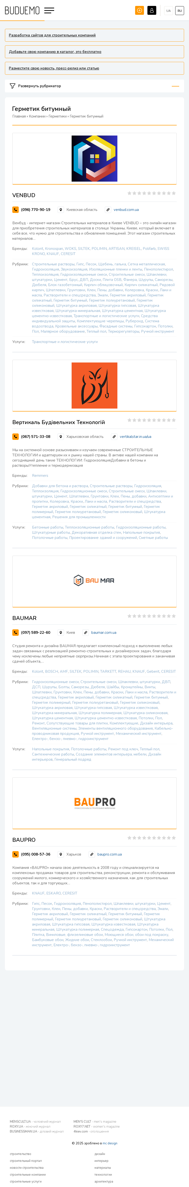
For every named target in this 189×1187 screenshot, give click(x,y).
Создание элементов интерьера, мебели (111, 754)
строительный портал (26, 1161)
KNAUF (53, 253)
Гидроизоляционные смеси (83, 274)
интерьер (101, 1161)
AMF (64, 671)
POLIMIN (99, 248)
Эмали (102, 295)
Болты (63, 687)
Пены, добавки (110, 290)
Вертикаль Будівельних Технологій (58, 422)
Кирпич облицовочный (103, 284)
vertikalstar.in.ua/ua (135, 436)
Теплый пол (96, 331)
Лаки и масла (96, 501)
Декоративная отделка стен (96, 532)
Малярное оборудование (63, 331)
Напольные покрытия (141, 532)
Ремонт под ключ (123, 749)
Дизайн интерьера (156, 723)
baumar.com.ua (103, 632)
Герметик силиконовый (122, 511)
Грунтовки (76, 290)
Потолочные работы (49, 537)
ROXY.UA (30, 1126)
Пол (35, 331)
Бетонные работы (47, 527)
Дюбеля (39, 284)
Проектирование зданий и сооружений (103, 537)
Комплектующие (124, 723)
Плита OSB (112, 279)
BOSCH (51, 671)
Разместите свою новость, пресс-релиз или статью (54, 68)
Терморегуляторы (123, 331)
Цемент (60, 279)
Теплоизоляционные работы (89, 527)
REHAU (124, 671)
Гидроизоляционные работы (141, 527)
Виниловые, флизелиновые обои (74, 934)
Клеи (91, 290)
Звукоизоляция (74, 269)
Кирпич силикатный (141, 284)
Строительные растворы (53, 264)
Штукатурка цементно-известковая (106, 718)
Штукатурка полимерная (100, 712)
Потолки (165, 326)
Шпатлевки (55, 290)
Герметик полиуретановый (112, 300)
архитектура (103, 1181)
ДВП (83, 279)
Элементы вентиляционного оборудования (115, 728)
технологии (103, 1174)
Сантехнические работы (53, 754)
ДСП (36, 687)
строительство (20, 1154)
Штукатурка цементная (122, 310)
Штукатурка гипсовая (117, 305)
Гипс (80, 264)
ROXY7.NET (97, 1126)
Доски (95, 279)
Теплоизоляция (45, 274)
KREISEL (133, 248)
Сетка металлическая (146, 264)
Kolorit (37, 248)
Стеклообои (101, 939)
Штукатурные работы (51, 532)
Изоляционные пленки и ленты (115, 269)
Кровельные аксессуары (76, 326)
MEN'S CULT (95, 1121)
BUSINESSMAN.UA (37, 1131)
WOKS (70, 248)
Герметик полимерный (51, 702)
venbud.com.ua (126, 209)
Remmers (40, 475)
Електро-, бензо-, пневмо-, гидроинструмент (70, 738)
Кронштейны (132, 687)
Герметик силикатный (88, 506)
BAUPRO (24, 840)
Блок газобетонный (65, 284)
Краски (152, 290)
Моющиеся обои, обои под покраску (136, 934)
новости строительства (27, 1168)
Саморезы (164, 279)
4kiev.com (91, 1131)
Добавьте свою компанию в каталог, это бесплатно (55, 51)
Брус (73, 279)
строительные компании (28, 1174)
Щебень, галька (112, 264)
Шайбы (113, 687)
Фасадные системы (115, 326)
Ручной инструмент (157, 331)
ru (180, 11)
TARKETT (108, 671)
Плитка (38, 934)
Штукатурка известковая (136, 707)
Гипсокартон (145, 326)
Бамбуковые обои (47, 939)
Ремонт (38, 723)
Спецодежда (112, 929)
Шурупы (146, 279)
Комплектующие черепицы (100, 321)
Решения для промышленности (79, 517)
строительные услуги (26, 1181)
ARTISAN (117, 248)
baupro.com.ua (109, 854)
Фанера (130, 279)
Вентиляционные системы (54, 728)
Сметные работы (153, 537)
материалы (102, 1168)
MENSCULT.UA (35, 1121)
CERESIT (68, 253)
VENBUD (23, 195)
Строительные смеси (127, 274)
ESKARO (53, 893)
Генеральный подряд (72, 759)
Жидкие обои (77, 939)
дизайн (99, 1154)
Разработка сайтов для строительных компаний (52, 35)
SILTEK (84, 248)
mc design (110, 1143)
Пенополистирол (158, 269)
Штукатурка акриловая (76, 305)
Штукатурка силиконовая (145, 712)
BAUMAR (24, 618)
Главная (19, 116)
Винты (149, 687)
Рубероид (134, 321)
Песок (91, 264)
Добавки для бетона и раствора (60, 485)
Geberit (153, 671)
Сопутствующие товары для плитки (77, 723)
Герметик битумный (70, 300)
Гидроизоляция (45, 269)
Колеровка (134, 290)
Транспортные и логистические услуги (106, 315)
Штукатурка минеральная (77, 310)
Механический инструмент (138, 733)
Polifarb (149, 248)
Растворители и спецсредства (70, 295)
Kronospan (54, 248)
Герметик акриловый (128, 295)
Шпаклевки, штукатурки (139, 681)
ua (168, 11)
